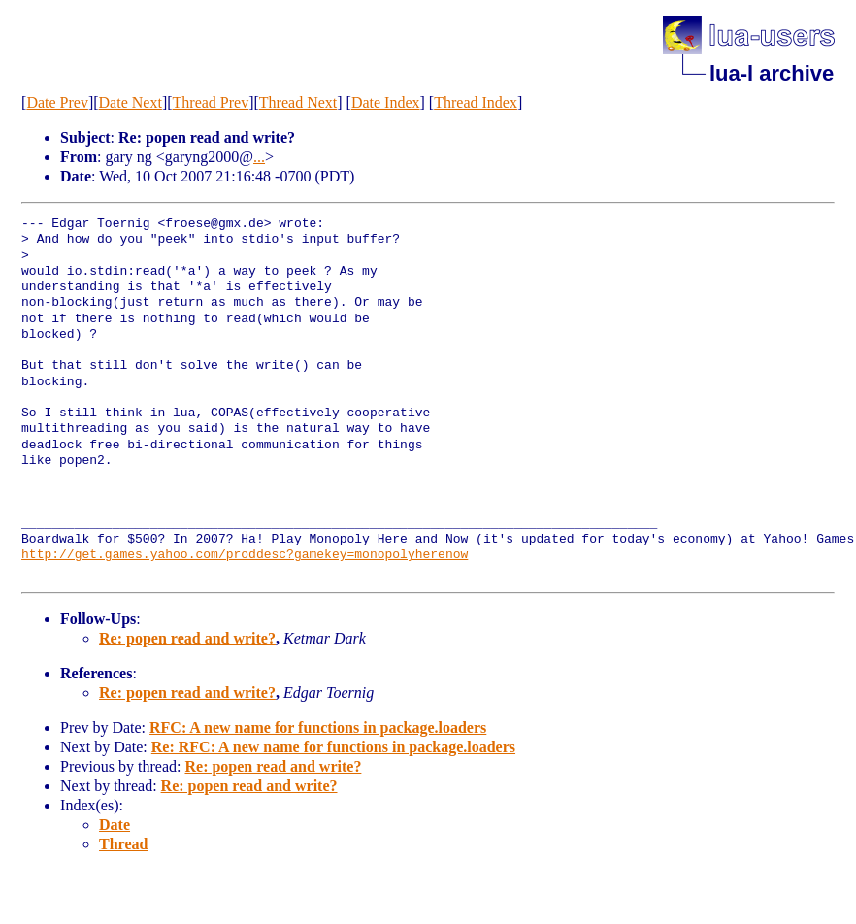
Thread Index (475, 102)
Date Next (130, 102)
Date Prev (57, 102)
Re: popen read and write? (187, 638)
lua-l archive (771, 73)
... (259, 156)
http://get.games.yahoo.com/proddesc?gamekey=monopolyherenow (244, 555)
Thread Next (298, 102)
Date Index (385, 102)
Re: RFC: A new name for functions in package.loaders (333, 747)
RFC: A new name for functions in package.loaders (317, 727)
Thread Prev (211, 102)
